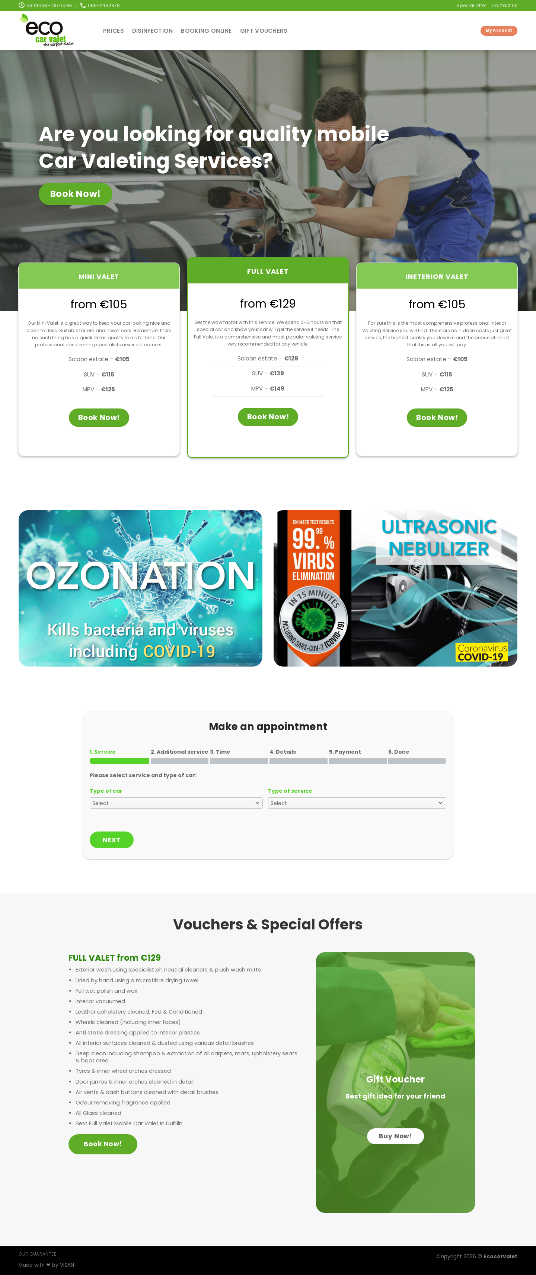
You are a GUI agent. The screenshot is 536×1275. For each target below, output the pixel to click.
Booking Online (206, 31)
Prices (113, 31)
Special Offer (471, 5)
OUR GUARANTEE (38, 1254)
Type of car (106, 791)
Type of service (290, 791)
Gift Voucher (395, 1079)
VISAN (67, 1265)
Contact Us (504, 5)
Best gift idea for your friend (395, 1096)
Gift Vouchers (264, 31)
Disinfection (152, 31)
